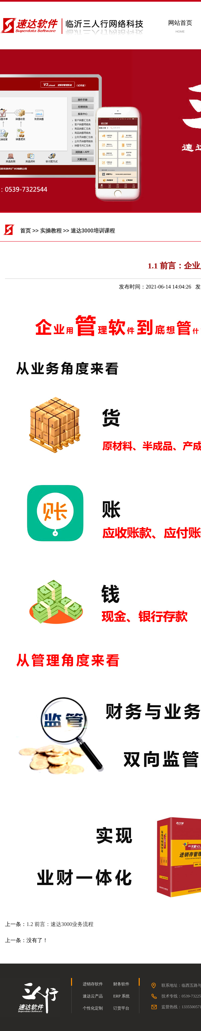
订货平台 (121, 1008)
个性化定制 (93, 1008)
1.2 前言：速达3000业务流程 (59, 924)
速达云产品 (93, 996)
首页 (25, 231)
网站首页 (180, 23)
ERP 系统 (121, 996)
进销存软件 (93, 984)
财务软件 (121, 984)
